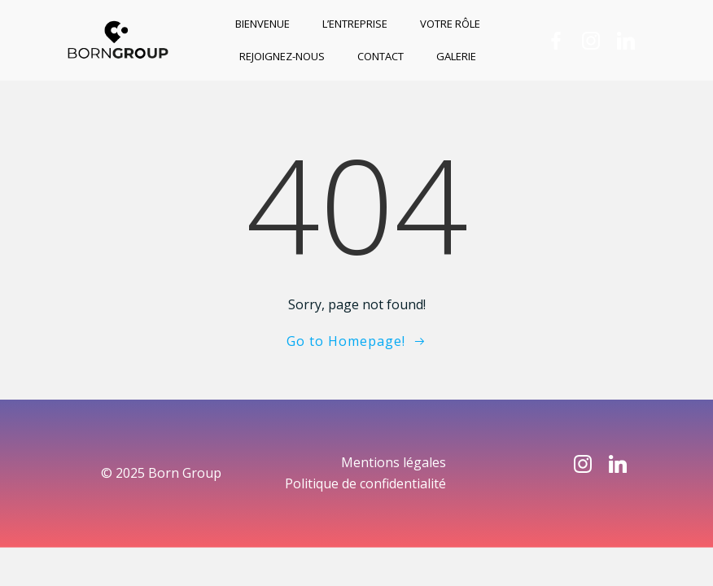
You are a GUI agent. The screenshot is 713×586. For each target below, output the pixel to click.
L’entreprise (354, 23)
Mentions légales (393, 462)
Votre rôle (450, 23)
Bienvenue (262, 23)
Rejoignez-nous (282, 56)
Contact (380, 56)
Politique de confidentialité (365, 483)
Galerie (456, 56)
